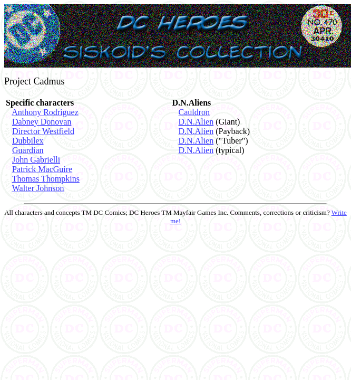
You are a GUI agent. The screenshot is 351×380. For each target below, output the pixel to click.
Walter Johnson (38, 188)
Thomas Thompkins (46, 178)
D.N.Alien (196, 121)
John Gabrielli (36, 159)
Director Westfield (43, 131)
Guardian (28, 150)
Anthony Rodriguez (45, 112)
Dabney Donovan (41, 121)
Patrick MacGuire (42, 169)
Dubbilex (28, 140)
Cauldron (194, 112)
